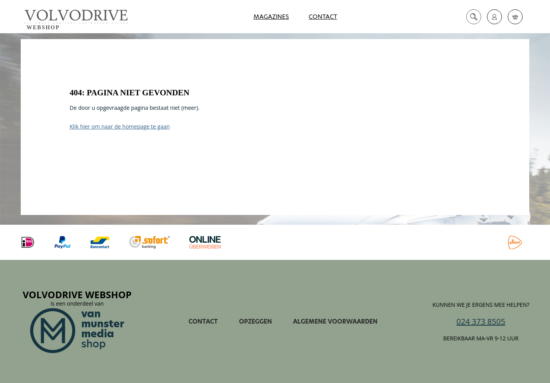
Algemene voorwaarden (335, 321)
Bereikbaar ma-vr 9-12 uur (481, 338)
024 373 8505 (481, 321)
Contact (323, 17)
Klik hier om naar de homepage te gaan (120, 126)
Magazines (271, 17)
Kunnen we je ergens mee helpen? (480, 304)
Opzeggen (255, 321)
